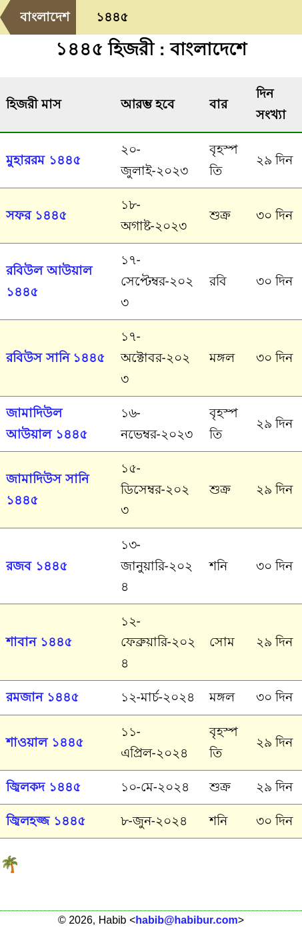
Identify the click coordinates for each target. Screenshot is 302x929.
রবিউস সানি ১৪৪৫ (55, 358)
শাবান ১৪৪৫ (38, 642)
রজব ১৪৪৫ (36, 566)
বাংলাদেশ (44, 17)
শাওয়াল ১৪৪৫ (44, 742)
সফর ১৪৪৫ (36, 215)
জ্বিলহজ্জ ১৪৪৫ (45, 821)
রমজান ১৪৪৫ (42, 697)
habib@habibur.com (186, 920)
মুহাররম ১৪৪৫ (43, 160)
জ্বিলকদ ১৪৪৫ (43, 787)
